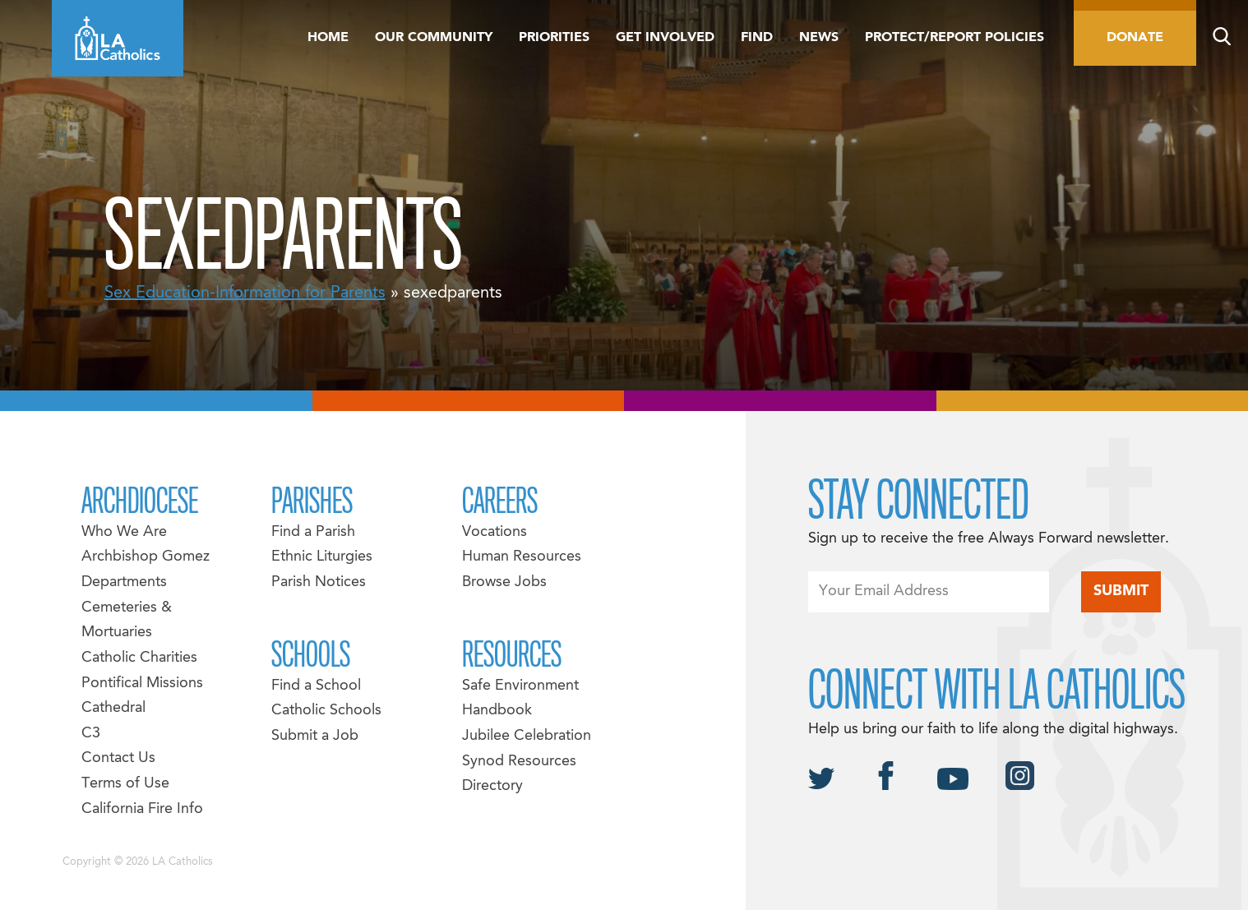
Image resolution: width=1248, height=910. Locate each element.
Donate (1135, 37)
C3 (90, 734)
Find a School (316, 686)
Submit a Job (314, 736)
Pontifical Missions (142, 684)
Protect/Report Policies (954, 37)
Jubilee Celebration (526, 736)
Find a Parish (313, 532)
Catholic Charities (139, 658)
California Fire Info (142, 809)
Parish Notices (318, 582)
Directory (492, 786)
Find (757, 37)
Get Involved (665, 37)
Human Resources (521, 557)
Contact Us (118, 758)
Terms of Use (125, 784)
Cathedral (113, 708)
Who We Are (124, 532)
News (819, 37)
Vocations (494, 532)
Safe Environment (520, 686)
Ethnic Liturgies (321, 557)
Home (328, 37)
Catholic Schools (326, 711)
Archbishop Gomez (145, 557)
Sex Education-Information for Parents (245, 293)
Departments (124, 582)
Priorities (554, 37)
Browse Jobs (504, 582)
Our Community (433, 37)
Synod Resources (519, 762)
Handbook (497, 711)
